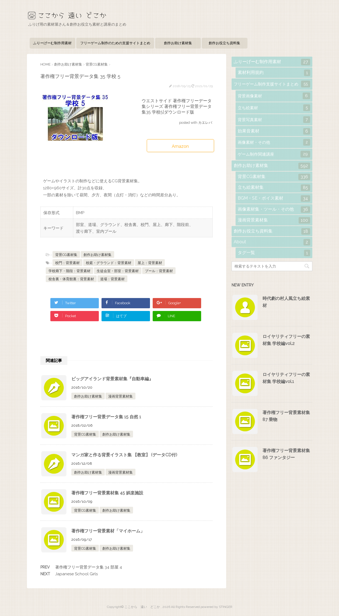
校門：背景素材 (67, 263)
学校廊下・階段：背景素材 (69, 271)
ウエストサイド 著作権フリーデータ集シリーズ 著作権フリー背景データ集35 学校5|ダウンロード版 (177, 106)
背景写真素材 (274, 119)
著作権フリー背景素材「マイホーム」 (108, 530)
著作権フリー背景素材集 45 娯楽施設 (107, 492)
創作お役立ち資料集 (224, 43)
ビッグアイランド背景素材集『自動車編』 (112, 378)
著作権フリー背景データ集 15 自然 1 (106, 416)
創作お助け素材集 (178, 43)
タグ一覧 (274, 253)
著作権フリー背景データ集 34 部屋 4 (88, 567)
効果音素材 (274, 131)
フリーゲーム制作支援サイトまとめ (272, 84)
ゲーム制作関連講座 (274, 154)
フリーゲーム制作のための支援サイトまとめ (115, 43)
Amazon (180, 146)
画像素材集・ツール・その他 (274, 209)
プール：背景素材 (159, 271)
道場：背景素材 (112, 279)
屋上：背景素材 (150, 263)
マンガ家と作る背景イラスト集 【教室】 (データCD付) (124, 454)
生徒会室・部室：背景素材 (118, 271)
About (272, 242)
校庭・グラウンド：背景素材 (108, 263)
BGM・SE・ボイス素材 (274, 198)
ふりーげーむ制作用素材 (52, 43)
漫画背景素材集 (120, 396)
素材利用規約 (274, 73)
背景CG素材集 (66, 255)
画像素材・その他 (274, 142)
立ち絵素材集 (274, 187)
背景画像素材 (274, 96)
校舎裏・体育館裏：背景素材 (71, 279)
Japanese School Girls (76, 573)
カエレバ (205, 123)
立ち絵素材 (274, 107)
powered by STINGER (216, 607)
